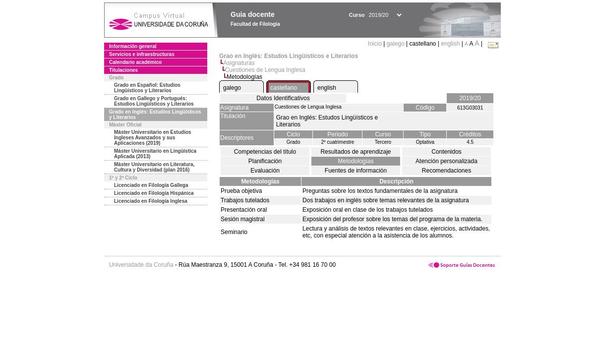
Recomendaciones (446, 170)
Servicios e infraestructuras (142, 54)
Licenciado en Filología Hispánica (154, 193)
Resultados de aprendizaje (355, 151)
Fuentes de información (356, 170)
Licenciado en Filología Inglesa (150, 201)
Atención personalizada (446, 161)
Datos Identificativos (282, 98)
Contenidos (446, 151)
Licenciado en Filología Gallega (151, 185)
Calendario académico (135, 62)
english (450, 43)
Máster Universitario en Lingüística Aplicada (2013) (155, 153)
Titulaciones (123, 70)
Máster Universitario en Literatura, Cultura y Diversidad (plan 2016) (154, 167)
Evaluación (265, 170)
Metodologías (355, 161)
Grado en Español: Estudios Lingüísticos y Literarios (147, 87)
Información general (133, 46)
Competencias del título (265, 151)
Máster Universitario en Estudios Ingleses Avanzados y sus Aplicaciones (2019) (152, 137)
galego (396, 43)
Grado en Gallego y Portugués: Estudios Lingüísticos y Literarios (154, 101)
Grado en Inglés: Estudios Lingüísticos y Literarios (155, 114)
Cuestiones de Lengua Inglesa (265, 69)
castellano (283, 87)
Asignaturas (238, 63)
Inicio (375, 43)
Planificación (265, 161)
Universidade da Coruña (141, 264)
